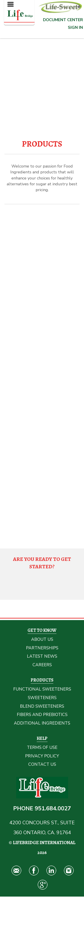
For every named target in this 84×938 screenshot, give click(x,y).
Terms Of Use (42, 747)
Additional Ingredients (42, 723)
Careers (42, 665)
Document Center (63, 20)
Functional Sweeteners (42, 689)
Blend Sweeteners (42, 706)
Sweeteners (42, 698)
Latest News (42, 656)
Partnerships (42, 648)
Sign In (75, 27)
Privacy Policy (42, 756)
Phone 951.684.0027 (42, 808)
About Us (42, 639)
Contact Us (42, 764)
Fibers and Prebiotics (42, 715)
